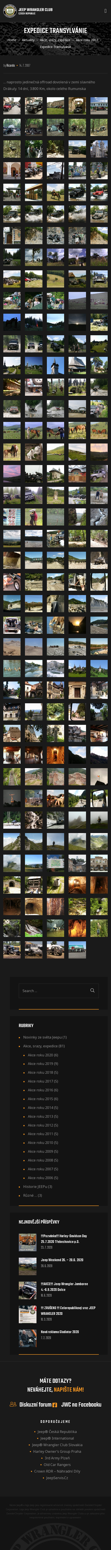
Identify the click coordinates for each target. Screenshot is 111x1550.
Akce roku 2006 (40, 1177)
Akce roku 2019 (40, 1063)
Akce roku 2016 (40, 1090)
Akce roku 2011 (40, 1133)
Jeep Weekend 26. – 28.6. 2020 (62, 1260)
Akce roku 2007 (40, 1169)
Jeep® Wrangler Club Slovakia (57, 1444)
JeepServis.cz (57, 1477)
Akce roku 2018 (40, 1072)
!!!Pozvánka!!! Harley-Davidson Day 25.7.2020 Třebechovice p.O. (64, 1239)
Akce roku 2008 (40, 1160)
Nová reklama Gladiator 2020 (60, 1332)
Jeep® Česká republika (57, 1431)
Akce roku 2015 (40, 1098)
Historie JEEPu (35, 1186)
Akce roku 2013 (40, 1116)
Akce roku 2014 (40, 1107)
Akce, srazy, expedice (40, 1046)
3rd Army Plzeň (57, 1458)
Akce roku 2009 (40, 1151)
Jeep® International (57, 1438)
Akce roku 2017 (40, 1081)
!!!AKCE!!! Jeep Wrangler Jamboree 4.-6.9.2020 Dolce (64, 1287)
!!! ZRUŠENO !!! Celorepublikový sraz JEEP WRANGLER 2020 (68, 1311)
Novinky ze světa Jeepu (42, 1037)
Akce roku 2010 (40, 1142)
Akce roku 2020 (40, 1055)
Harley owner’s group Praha (57, 1451)
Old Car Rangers (57, 1464)
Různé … (30, 1195)
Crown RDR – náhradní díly (57, 1471)
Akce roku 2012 (40, 1125)
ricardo (11, 66)
